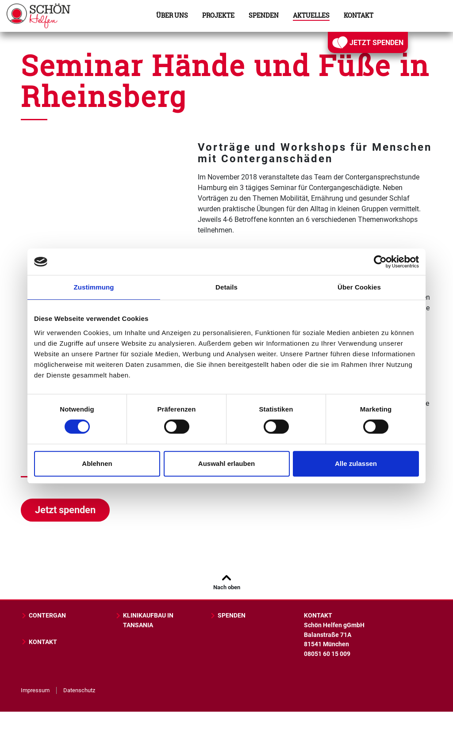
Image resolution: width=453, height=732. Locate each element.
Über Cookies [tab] (359, 287)
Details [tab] (226, 287)
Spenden (264, 15)
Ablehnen (97, 463)
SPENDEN (228, 615)
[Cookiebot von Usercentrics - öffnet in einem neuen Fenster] (380, 261)
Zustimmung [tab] (94, 287)
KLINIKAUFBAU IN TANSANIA (144, 620)
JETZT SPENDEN (367, 42)
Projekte (218, 15)
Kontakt (358, 15)
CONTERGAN (43, 615)
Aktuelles (311, 15)
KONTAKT (39, 642)
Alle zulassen (356, 463)
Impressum (35, 690)
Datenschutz (79, 690)
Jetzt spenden (65, 509)
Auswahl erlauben (226, 463)
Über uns (172, 15)
